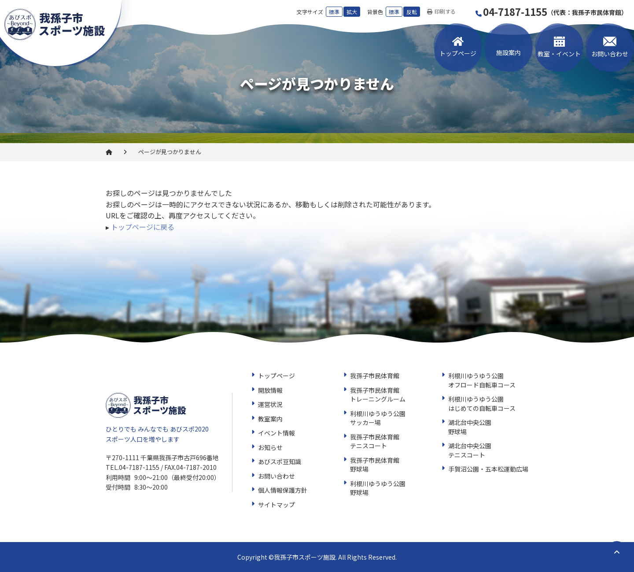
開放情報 (270, 390)
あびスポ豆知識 (279, 461)
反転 (411, 11)
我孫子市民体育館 (374, 375)
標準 (334, 11)
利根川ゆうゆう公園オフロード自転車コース (482, 380)
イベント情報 (276, 432)
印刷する (441, 12)
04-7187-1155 (552, 12)
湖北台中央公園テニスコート (469, 450)
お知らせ (270, 447)
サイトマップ (276, 504)
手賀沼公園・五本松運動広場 (488, 469)
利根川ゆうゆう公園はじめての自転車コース (482, 404)
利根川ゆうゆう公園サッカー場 (377, 418)
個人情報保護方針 (282, 490)
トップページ (457, 53)
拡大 (351, 11)
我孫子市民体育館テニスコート (374, 441)
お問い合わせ (609, 53)
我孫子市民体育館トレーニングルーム (377, 395)
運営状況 (270, 404)
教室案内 (270, 418)
